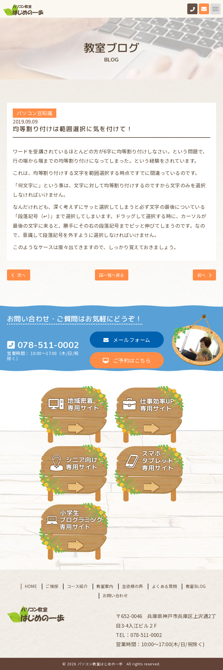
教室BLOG (196, 586)
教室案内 (104, 586)
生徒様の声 (132, 586)
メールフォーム (126, 339)
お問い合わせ (115, 595)
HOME (31, 586)
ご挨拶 (52, 586)
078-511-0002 (48, 345)
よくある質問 (164, 586)
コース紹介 (77, 586)
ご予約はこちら (127, 360)
